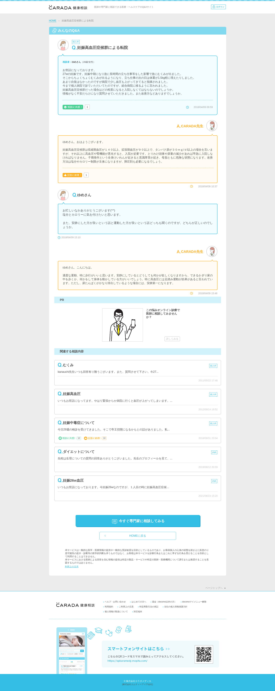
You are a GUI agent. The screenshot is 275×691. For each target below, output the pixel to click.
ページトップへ (214, 587)
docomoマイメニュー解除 (194, 602)
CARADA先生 (192, 126)
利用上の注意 (72, 566)
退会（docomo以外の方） (164, 602)
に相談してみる (142, 521)
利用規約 (109, 606)
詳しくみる (172, 338)
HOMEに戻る (137, 535)
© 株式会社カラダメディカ (137, 681)
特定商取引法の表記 (148, 606)
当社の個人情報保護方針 (175, 606)
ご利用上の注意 (126, 606)
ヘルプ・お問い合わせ (115, 602)
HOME (52, 20)
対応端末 (138, 611)
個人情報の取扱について (116, 611)
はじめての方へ (139, 602)
